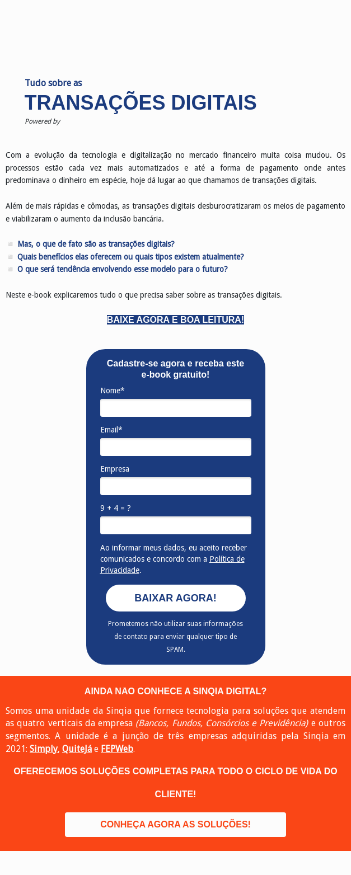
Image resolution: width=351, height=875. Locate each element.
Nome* (112, 390)
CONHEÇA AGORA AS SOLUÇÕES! (175, 824)
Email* (111, 429)
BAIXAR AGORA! (175, 598)
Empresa (114, 468)
